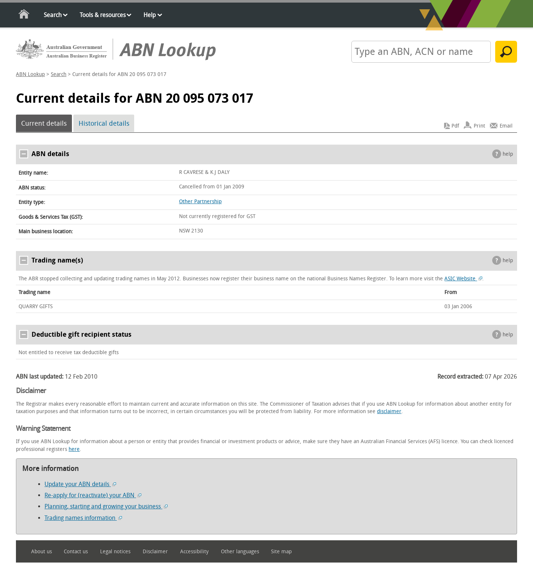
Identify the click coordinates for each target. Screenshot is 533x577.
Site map (281, 551)
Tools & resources (103, 15)
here (74, 449)
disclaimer (389, 411)
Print (479, 126)
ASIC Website (463, 279)
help (508, 154)
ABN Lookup (30, 74)
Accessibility (194, 551)
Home (24, 15)
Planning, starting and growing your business (106, 506)
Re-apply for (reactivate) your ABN (92, 495)
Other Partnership (200, 201)
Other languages (240, 551)
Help (149, 15)
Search (53, 15)
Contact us (76, 551)
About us (41, 551)
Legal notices (115, 551)
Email (506, 126)
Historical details (104, 123)
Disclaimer (155, 551)
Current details (44, 123)
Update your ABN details (80, 484)
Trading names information (83, 517)
